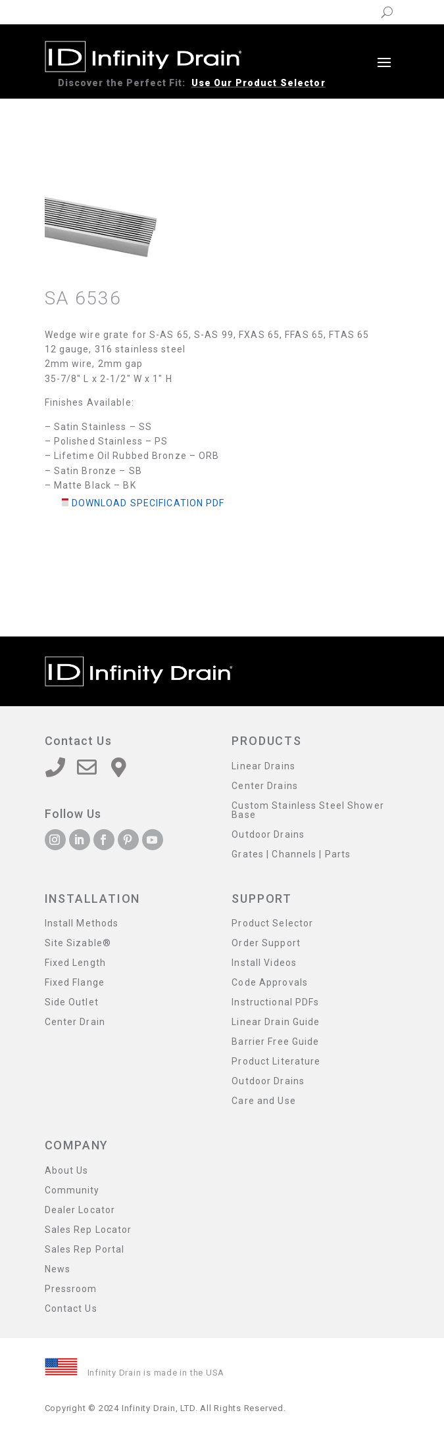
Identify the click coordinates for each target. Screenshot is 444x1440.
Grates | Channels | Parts (291, 854)
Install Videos (264, 963)
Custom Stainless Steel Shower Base (307, 810)
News (57, 1269)
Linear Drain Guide (276, 1022)
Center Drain (75, 1022)
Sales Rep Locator (88, 1230)
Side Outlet (72, 1002)
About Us (67, 1171)
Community (72, 1190)
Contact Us (71, 1309)
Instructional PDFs (275, 1002)
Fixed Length (75, 963)
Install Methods (82, 923)
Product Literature (276, 1062)
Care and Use (263, 1101)
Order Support (266, 943)
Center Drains (265, 786)
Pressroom (71, 1289)
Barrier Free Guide (275, 1042)
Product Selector (272, 923)
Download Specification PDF (148, 503)
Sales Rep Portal (85, 1250)
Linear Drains (263, 766)
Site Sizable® (78, 943)
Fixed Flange (75, 983)
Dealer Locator (80, 1210)
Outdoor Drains (268, 835)
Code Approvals (270, 983)
